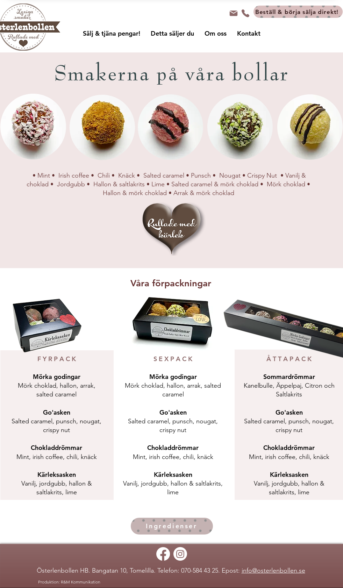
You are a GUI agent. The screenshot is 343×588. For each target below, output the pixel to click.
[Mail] (233, 13)
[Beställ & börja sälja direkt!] (298, 12)
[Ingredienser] (172, 526)
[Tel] (245, 13)
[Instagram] (180, 554)
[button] (111, 35)
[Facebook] (163, 554)
